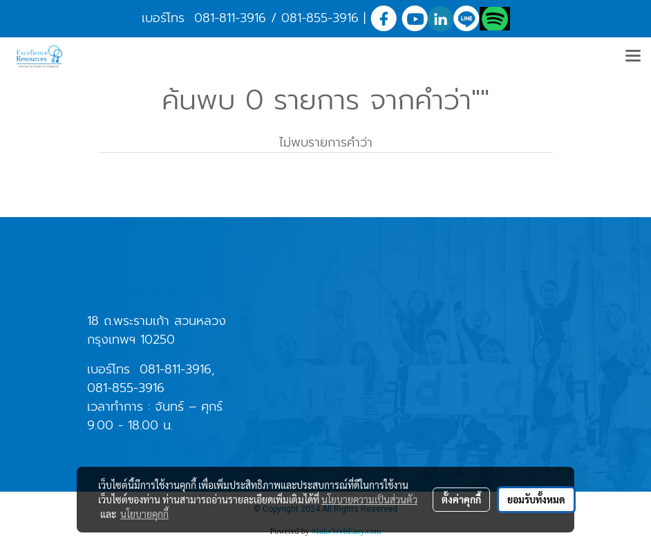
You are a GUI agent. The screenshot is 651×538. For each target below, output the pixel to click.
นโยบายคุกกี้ (144, 514)
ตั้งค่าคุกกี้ (461, 499)
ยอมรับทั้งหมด (536, 499)
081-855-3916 (320, 18)
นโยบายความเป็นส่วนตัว (369, 499)
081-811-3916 (230, 18)
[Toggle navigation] (633, 56)
